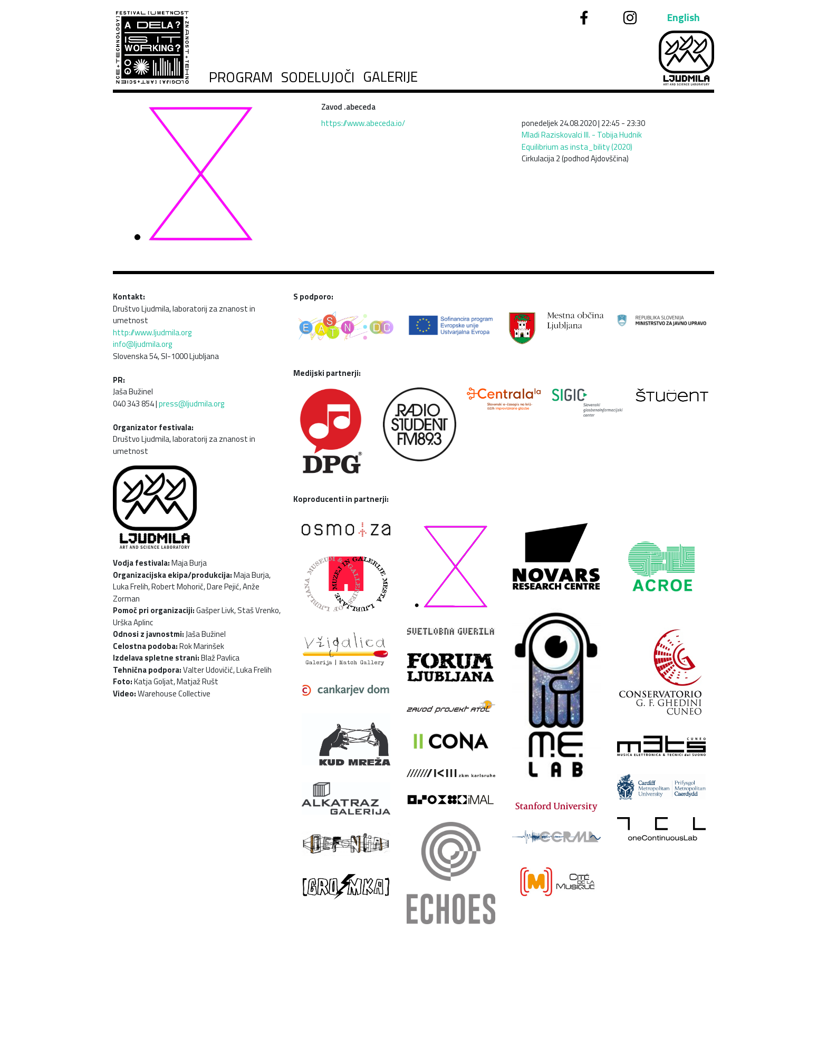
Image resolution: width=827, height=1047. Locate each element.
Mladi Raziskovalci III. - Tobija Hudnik (582, 135)
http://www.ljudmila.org (152, 332)
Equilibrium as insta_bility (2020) (577, 147)
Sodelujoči (317, 77)
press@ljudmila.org (191, 404)
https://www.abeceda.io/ (363, 123)
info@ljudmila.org (142, 344)
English (683, 17)
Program (241, 77)
